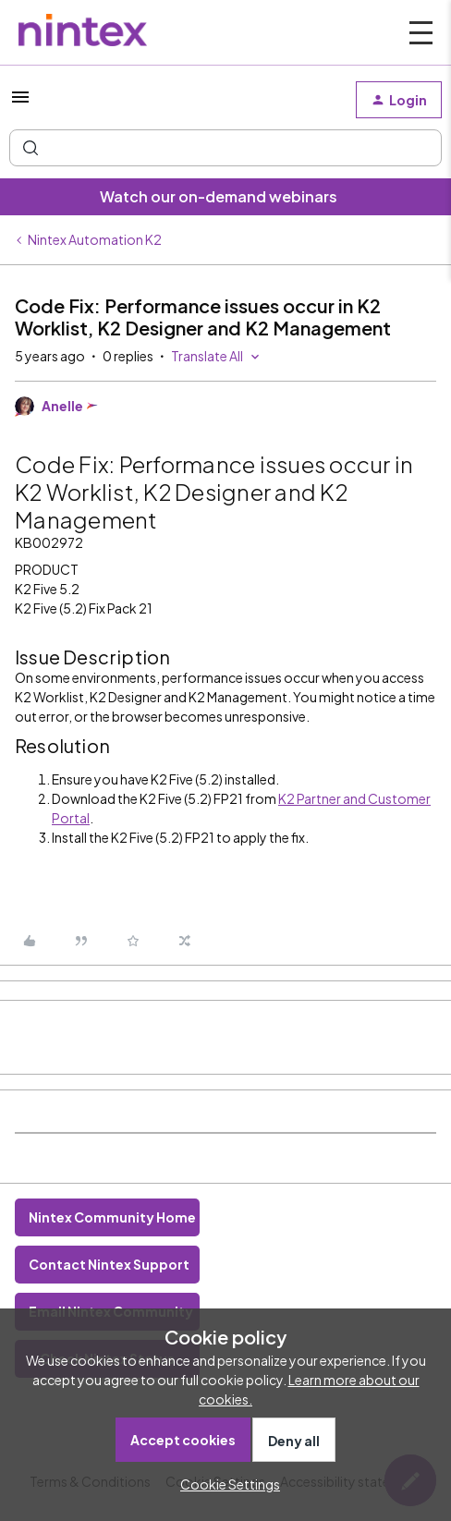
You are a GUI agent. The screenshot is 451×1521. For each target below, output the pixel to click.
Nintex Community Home (112, 1217)
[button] (20, 102)
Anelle (62, 405)
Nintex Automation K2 (95, 239)
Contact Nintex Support (109, 1264)
